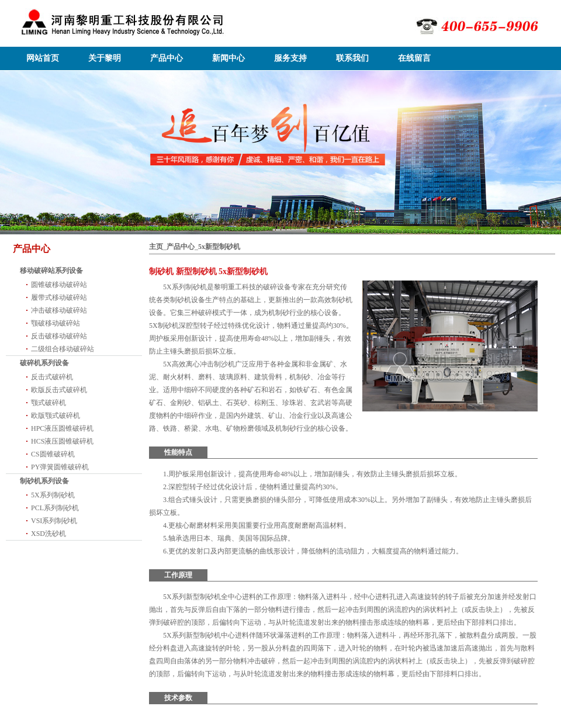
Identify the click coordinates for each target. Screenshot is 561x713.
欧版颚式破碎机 (55, 415)
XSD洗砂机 (48, 533)
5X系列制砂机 (53, 495)
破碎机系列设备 (44, 363)
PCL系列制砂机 (55, 508)
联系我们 (352, 58)
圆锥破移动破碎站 (59, 285)
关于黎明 (104, 58)
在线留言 (414, 58)
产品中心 (166, 58)
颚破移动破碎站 (55, 323)
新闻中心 (228, 58)
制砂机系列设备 (44, 481)
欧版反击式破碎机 (59, 390)
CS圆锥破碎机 (53, 454)
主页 (156, 247)
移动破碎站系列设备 (51, 270)
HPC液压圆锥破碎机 (62, 428)
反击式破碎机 (52, 377)
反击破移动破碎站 (59, 336)
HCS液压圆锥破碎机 (62, 441)
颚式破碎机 (48, 403)
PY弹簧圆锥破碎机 (60, 467)
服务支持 (290, 58)
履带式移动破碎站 (59, 297)
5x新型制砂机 (219, 247)
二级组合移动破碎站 (62, 349)
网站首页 (42, 58)
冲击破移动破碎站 (59, 310)
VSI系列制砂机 (54, 521)
